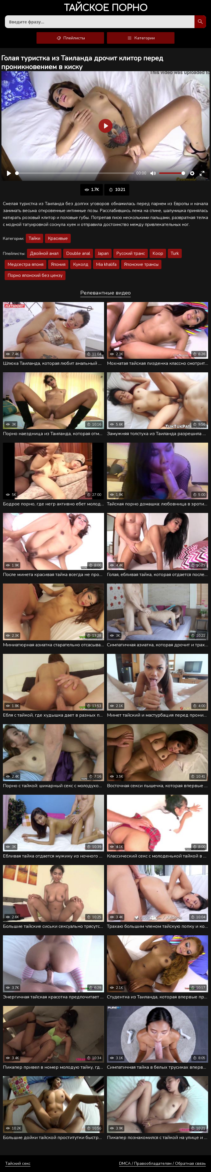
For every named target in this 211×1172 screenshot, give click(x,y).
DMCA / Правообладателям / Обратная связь (162, 1163)
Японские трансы (141, 264)
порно (106, 8)
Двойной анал (44, 253)
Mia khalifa (106, 264)
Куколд (80, 264)
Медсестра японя (25, 264)
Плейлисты (70, 38)
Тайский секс (17, 1163)
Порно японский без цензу (35, 275)
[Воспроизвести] (9, 173)
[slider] (74, 173)
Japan (103, 253)
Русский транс (130, 253)
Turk (175, 253)
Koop (157, 253)
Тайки (34, 238)
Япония (58, 264)
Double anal (78, 253)
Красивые (58, 238)
